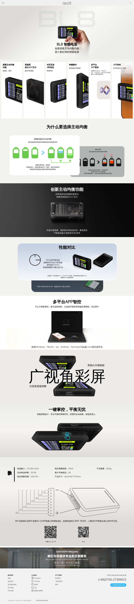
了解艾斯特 (58, 581)
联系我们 (58, 578)
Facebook (37, 578)
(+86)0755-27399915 (112, 579)
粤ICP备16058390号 (42, 600)
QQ (35, 588)
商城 (9, 578)
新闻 (56, 584)
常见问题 (11, 591)
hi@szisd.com (118, 585)
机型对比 (11, 581)
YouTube (37, 581)
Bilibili (36, 584)
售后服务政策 (12, 584)
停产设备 (11, 588)
